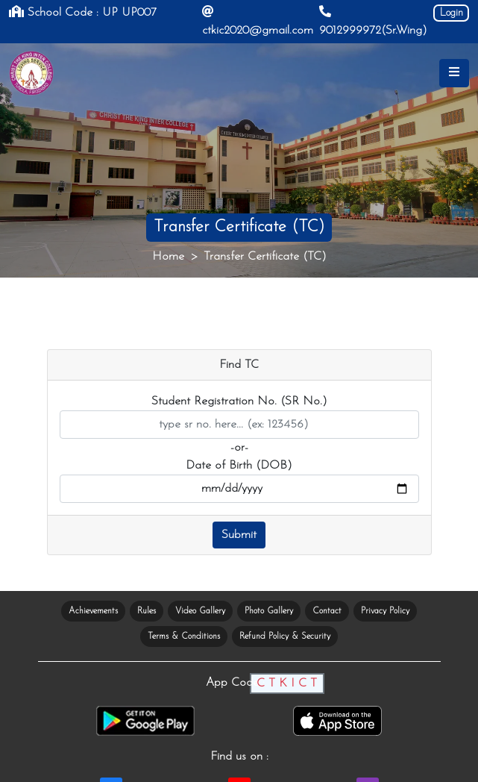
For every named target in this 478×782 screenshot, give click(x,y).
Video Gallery (200, 611)
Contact (327, 611)
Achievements (93, 611)
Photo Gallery (269, 611)
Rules (146, 611)
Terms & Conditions (184, 636)
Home (168, 257)
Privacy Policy (385, 611)
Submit (239, 535)
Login (451, 13)
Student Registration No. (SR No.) (239, 401)
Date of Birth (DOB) (239, 466)
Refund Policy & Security (284, 636)
